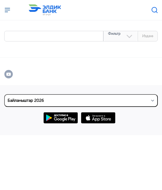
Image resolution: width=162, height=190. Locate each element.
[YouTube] (14, 74)
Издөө (147, 36)
